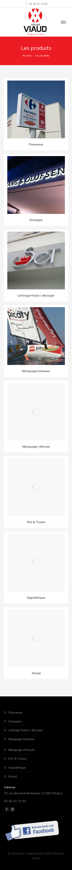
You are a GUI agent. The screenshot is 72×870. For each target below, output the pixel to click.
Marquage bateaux (21, 739)
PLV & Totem (17, 759)
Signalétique (17, 767)
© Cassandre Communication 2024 (29, 853)
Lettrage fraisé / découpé (25, 730)
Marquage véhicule (21, 750)
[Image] (36, 109)
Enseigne (15, 721)
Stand (12, 776)
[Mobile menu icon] (63, 22)
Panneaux (15, 712)
